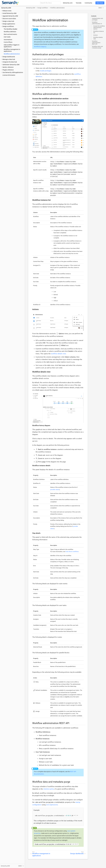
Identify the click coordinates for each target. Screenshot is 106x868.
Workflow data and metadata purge (97, 47)
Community (88, 3)
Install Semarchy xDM (9, 13)
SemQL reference (7, 67)
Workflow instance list (98, 32)
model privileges (45, 71)
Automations (8, 39)
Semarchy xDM (6, 8)
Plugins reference (8, 70)
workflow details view (58, 354)
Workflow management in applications (41, 855)
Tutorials (78, 3)
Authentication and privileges (97, 19)
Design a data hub (8, 21)
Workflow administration (12, 54)
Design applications (8, 24)
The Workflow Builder (10, 29)
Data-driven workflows (72, 551)
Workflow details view (98, 38)
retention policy (48, 789)
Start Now (100, 3)
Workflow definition (10, 31)
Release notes (6, 11)
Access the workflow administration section (99, 27)
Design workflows (8, 26)
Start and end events (10, 34)
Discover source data (9, 18)
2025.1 (100, 8)
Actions (95, 35)
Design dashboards (8, 56)
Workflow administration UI (97, 23)
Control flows (8, 42)
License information (8, 75)
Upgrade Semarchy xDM (10, 16)
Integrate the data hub (9, 62)
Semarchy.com (67, 3)
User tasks (7, 37)
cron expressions (52, 805)
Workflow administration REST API (96, 42)
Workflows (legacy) (40, 46)
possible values (54, 489)
